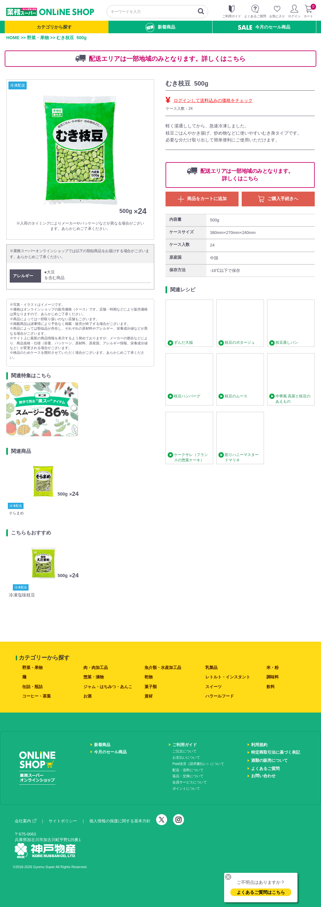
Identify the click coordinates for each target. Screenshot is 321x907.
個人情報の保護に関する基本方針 (119, 821)
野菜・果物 (38, 37)
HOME (12, 37)
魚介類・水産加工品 (163, 667)
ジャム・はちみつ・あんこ (107, 686)
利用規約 (259, 744)
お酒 (87, 696)
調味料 (272, 677)
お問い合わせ (263, 775)
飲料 (270, 686)
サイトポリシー (63, 821)
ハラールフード (219, 696)
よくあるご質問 (265, 768)
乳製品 (211, 667)
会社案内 (25, 821)
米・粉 (272, 667)
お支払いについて (186, 757)
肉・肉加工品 (95, 667)
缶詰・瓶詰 (32, 686)
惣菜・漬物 (93, 677)
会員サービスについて (189, 782)
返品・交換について (187, 776)
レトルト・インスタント (227, 677)
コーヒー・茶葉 (36, 696)
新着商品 (160, 27)
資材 (149, 696)
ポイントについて (186, 788)
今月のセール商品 (264, 27)
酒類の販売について (269, 760)
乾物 (149, 677)
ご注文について (184, 751)
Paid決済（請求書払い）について (198, 764)
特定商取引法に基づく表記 (275, 752)
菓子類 (151, 686)
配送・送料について (187, 770)
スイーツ (213, 686)
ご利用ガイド (184, 744)
